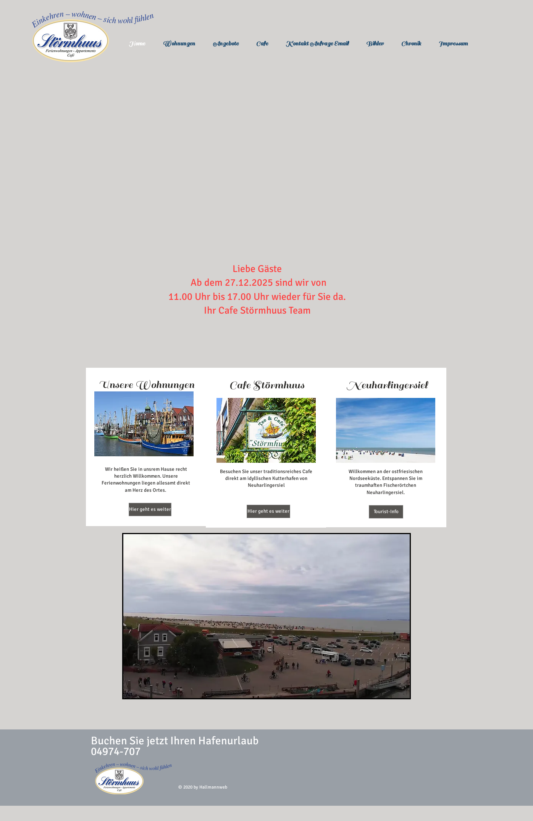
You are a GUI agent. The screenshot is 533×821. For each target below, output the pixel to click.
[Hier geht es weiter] (150, 509)
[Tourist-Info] (386, 511)
